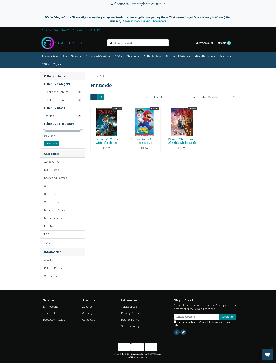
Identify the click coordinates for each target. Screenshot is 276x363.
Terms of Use (129, 306)
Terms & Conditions (209, 322)
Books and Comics (55, 177)
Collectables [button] (152, 56)
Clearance (133, 56)
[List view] (100, 97)
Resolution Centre (54, 319)
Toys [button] (56, 64)
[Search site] (110, 43)
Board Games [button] (71, 56)
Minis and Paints (54, 210)
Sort (193, 97)
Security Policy (130, 326)
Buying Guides (80, 30)
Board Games (52, 169)
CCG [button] (117, 56)
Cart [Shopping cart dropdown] (224, 43)
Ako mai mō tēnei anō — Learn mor (144, 21)
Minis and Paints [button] (177, 56)
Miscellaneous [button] (203, 56)
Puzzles (49, 226)
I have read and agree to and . (202, 323)
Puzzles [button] (224, 56)
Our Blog (87, 313)
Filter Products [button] (54, 76)
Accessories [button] (49, 56)
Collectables (51, 202)
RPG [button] (44, 64)
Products (46, 30)
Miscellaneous (53, 218)
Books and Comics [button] (97, 56)
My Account (50, 306)
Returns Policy (53, 268)
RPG (46, 234)
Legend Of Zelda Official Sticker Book (106, 142)
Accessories (51, 161)
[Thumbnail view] (94, 97)
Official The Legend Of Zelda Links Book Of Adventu (182, 142)
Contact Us (95, 30)
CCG (46, 186)
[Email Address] (196, 317)
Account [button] (204, 43)
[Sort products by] (217, 97)
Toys (47, 242)
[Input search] (141, 43)
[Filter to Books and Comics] (62, 92)
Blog (56, 30)
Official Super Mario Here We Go (144, 140)
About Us (65, 30)
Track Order (50, 313)
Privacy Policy (130, 313)
